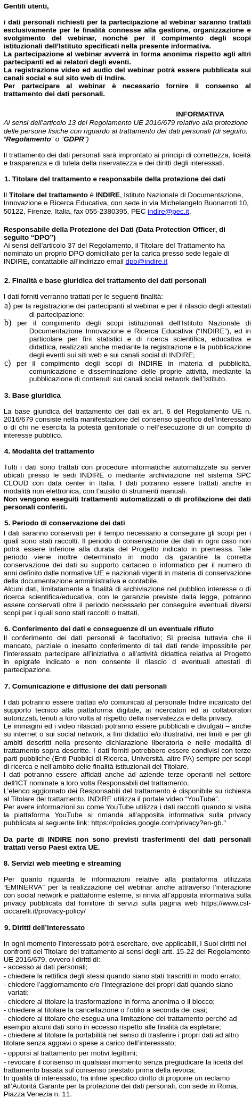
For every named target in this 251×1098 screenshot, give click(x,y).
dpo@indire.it (147, 261)
